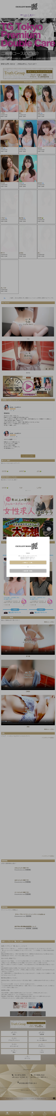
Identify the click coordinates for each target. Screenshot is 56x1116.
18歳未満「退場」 (28, 571)
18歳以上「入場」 (28, 562)
